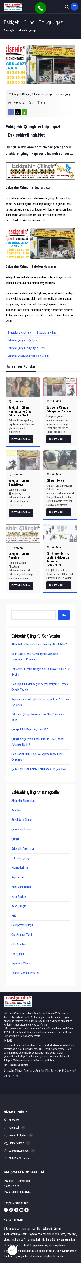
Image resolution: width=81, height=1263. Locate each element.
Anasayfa (9, 30)
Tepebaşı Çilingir (63, 94)
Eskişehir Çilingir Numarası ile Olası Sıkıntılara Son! (20, 411)
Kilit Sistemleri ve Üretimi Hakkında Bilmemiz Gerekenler (57, 559)
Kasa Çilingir (18, 906)
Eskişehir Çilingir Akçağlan (20, 555)
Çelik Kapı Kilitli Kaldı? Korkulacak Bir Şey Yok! (38, 769)
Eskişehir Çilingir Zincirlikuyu (20, 482)
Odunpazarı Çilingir (42, 94)
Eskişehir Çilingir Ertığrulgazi (23, 340)
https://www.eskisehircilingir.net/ (22, 1028)
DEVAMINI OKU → (20, 439)
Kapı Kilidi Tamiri (21, 887)
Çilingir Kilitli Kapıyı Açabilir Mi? (29, 729)
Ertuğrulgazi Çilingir (47, 332)
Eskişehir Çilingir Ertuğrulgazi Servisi (27, 348)
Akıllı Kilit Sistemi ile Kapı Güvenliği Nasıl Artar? (39, 644)
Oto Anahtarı (18, 944)
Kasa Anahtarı (19, 896)
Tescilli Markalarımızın (51, 1045)
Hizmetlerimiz (19, 867)
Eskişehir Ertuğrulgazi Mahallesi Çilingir (28, 355)
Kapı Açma (17, 877)
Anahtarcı (16, 810)
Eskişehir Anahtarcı (22, 848)
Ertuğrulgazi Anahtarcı (19, 332)
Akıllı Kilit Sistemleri (23, 801)
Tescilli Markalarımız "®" (26, 973)
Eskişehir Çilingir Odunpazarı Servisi (58, 409)
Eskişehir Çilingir (26, 30)
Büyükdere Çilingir (22, 820)
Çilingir (15, 839)
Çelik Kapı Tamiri (21, 829)
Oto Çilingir (17, 954)
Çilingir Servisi (55, 480)
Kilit (13, 915)
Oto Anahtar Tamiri (22, 935)
